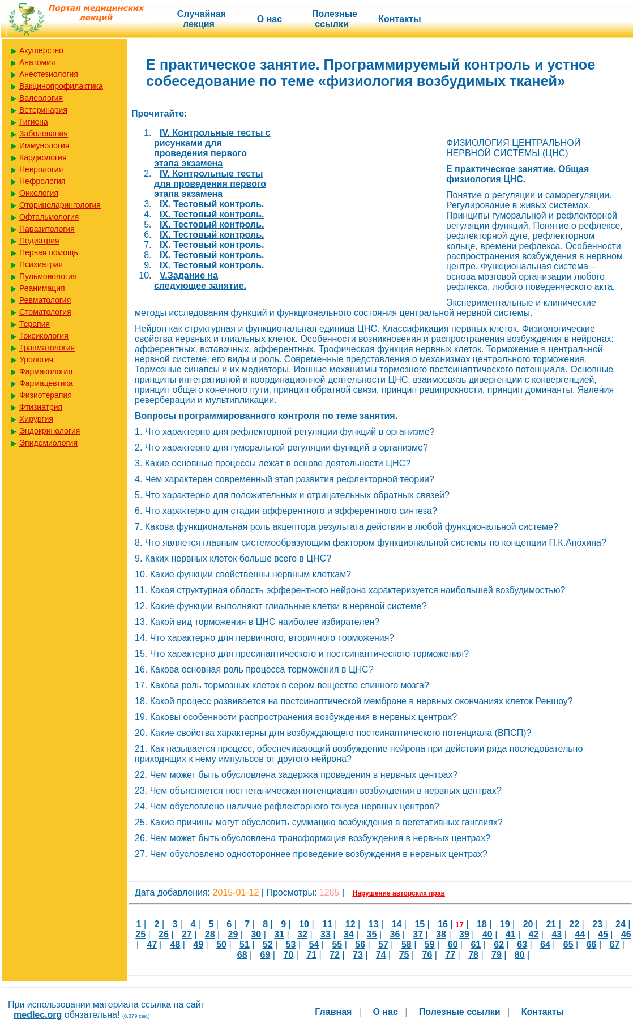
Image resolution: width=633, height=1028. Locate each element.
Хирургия (36, 418)
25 (140, 934)
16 (443, 924)
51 (244, 944)
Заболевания (43, 133)
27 (187, 934)
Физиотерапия (45, 395)
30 (256, 934)
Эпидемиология (48, 442)
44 (580, 934)
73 (358, 955)
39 (464, 934)
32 (302, 934)
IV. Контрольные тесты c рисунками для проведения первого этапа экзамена (212, 148)
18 (482, 924)
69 (265, 955)
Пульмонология (47, 276)
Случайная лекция (201, 19)
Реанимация (42, 288)
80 (520, 955)
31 (279, 934)
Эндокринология (49, 430)
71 (311, 955)
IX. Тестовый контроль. (212, 204)
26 (164, 934)
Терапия (34, 323)
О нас (269, 19)
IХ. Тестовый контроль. (212, 265)
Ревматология (45, 300)
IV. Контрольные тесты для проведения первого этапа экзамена (210, 184)
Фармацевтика (46, 383)
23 (597, 924)
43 (556, 934)
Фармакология (45, 371)
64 (545, 944)
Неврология (41, 169)
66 (592, 944)
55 (337, 944)
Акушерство (41, 50)
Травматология (47, 347)
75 (404, 955)
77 (450, 955)
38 (441, 934)
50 (221, 944)
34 (349, 934)
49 (198, 944)
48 (175, 944)
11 (327, 924)
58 (406, 944)
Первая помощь (48, 252)
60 (453, 944)
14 (397, 924)
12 (350, 924)
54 (314, 944)
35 (372, 934)
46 (626, 934)
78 (473, 955)
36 (395, 934)
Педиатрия (39, 240)
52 (268, 944)
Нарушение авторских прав (399, 893)
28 (210, 934)
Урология (36, 359)
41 (511, 934)
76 (427, 955)
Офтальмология (49, 216)
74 (381, 955)
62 (499, 944)
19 (505, 924)
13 (374, 924)
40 (487, 934)
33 (325, 934)
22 (574, 924)
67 (615, 944)
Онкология (38, 193)
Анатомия (37, 62)
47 (152, 944)
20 (528, 924)
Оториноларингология (60, 204)
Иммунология (44, 145)
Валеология (41, 97)
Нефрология (42, 181)
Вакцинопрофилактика (61, 86)
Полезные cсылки (334, 19)
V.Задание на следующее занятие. (200, 280)
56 (360, 944)
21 (551, 924)
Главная (333, 1012)
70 (288, 955)
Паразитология (47, 228)
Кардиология (43, 157)
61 (476, 944)
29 (233, 934)
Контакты (399, 19)
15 (419, 924)
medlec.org (38, 1015)
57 (383, 944)
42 (534, 934)
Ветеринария (43, 109)
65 (568, 944)
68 (242, 955)
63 (522, 944)
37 (418, 934)
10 (304, 924)
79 (496, 955)
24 (620, 924)
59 (430, 944)
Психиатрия (41, 264)
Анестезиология (48, 74)
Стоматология (45, 311)
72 (335, 955)
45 (603, 934)
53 (291, 944)
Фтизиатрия (40, 407)
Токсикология (44, 335)
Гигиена (33, 121)
